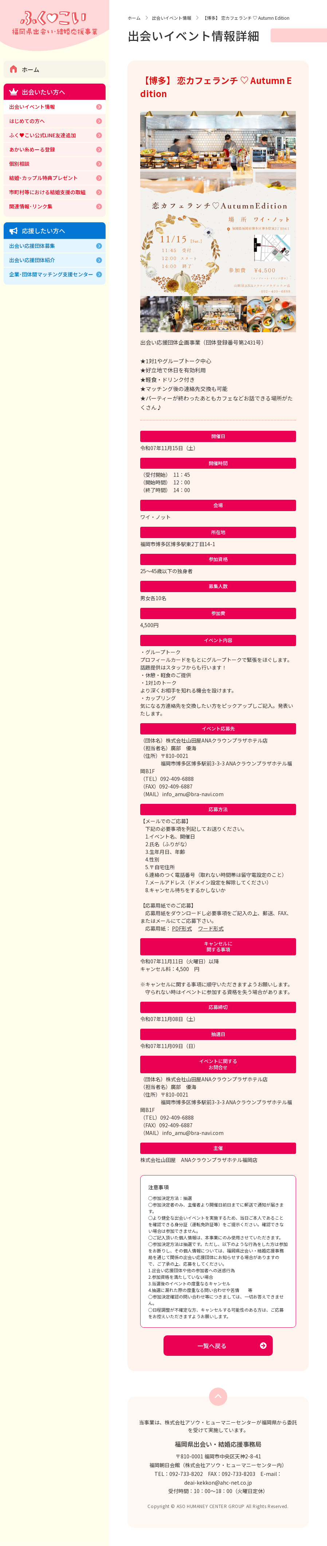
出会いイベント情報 (32, 106)
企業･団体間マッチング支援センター (51, 274)
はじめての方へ (27, 120)
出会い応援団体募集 (32, 245)
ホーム (30, 69)
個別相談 (19, 163)
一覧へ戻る (211, 1345)
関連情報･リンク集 (30, 206)
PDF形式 (182, 928)
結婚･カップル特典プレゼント (43, 177)
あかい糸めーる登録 (32, 149)
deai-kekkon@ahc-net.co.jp (218, 1482)
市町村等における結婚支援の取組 (47, 192)
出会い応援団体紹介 (32, 260)
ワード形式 (211, 928)
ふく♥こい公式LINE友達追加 (42, 135)
